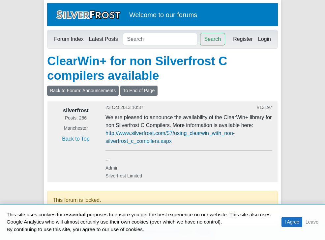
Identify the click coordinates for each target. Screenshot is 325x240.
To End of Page (139, 90)
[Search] (160, 39)
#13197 (264, 107)
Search (212, 39)
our (170, 14)
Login (264, 39)
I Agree (291, 222)
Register (243, 39)
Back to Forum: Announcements (83, 90)
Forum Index (69, 39)
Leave (312, 222)
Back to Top (75, 139)
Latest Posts (103, 39)
